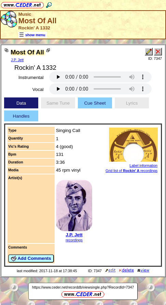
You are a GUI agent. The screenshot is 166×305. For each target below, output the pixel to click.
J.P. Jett (17, 60)
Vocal (38, 89)
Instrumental (30, 77)
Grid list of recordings (131, 171)
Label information (143, 165)
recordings (74, 240)
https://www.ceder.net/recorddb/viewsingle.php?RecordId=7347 (83, 287)
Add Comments (31, 258)
